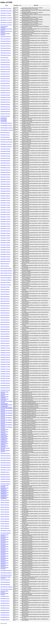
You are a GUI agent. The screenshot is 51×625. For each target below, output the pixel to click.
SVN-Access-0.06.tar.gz (6, 43)
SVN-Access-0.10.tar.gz (6, 52)
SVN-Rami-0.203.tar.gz (5, 481)
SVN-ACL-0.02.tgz (4, 57)
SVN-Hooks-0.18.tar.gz (5, 148)
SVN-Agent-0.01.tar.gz (5, 59)
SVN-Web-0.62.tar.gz (5, 617)
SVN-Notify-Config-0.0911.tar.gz (5, 399)
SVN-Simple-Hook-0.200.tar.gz (5, 535)
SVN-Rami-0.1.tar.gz (5, 472)
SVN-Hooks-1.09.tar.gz (5, 198)
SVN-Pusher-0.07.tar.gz (6, 460)
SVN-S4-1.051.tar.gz (5, 507)
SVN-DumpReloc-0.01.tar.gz (7, 127)
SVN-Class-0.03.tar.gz (5, 73)
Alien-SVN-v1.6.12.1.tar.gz (6, 10)
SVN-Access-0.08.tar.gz (6, 48)
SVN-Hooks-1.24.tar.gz (5, 233)
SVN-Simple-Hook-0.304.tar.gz (5, 561)
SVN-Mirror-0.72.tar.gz (5, 347)
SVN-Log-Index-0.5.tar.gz (6, 268)
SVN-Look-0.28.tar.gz (5, 312)
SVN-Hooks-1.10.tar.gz (5, 200)
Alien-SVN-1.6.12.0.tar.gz (6, 8)
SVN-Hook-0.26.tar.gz (5, 132)
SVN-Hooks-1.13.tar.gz (5, 207)
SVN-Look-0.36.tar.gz (5, 329)
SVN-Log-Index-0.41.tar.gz (6, 273)
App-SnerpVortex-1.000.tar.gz (4, 27)
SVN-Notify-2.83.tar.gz (5, 383)
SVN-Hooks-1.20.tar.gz (5, 223)
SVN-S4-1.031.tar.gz (5, 500)
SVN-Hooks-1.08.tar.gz (5, 195)
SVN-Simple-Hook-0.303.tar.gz (5, 559)
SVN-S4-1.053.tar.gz (5, 511)
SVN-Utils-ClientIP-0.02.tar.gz (5, 594)
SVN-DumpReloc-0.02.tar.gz (7, 130)
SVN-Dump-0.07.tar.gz (5, 113)
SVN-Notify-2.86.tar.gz (5, 387)
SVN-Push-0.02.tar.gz (5, 453)
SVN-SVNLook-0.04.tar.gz (6, 575)
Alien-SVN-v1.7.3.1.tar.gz (6, 15)
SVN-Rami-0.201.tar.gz (5, 476)
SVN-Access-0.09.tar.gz (6, 50)
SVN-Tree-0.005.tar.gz (5, 584)
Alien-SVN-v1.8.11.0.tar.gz (6, 24)
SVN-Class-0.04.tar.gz (5, 76)
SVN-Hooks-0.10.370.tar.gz (6, 141)
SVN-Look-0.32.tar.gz (5, 319)
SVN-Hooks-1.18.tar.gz (5, 219)
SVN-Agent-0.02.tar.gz (5, 62)
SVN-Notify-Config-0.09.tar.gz (5, 395)
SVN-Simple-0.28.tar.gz (5, 533)
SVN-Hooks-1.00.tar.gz (5, 176)
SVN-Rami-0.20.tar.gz (5, 474)
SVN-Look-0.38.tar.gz (5, 333)
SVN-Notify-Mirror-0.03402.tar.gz (4, 437)
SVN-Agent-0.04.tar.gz (5, 66)
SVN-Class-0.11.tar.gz (5, 85)
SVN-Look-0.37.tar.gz (5, 331)
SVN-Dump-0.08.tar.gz (5, 116)
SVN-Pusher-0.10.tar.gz (6, 467)
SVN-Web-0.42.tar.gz (5, 598)
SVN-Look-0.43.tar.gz (5, 345)
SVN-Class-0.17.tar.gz (5, 92)
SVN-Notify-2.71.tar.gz (5, 366)
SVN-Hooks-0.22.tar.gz (5, 155)
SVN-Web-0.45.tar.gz (5, 603)
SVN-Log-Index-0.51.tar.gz (6, 275)
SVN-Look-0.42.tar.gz (5, 343)
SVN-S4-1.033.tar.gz (5, 502)
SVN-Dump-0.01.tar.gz (5, 99)
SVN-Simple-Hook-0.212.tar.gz (5, 542)
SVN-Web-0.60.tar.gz (5, 612)
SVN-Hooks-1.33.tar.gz (5, 254)
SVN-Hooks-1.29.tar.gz (5, 244)
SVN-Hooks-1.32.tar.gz (5, 251)
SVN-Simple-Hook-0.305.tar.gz (5, 563)
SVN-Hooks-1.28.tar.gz (5, 242)
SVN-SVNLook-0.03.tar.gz (6, 572)
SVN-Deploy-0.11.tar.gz (6, 97)
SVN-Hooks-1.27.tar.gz (5, 240)
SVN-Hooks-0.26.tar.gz (5, 162)
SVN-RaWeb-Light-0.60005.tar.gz (5, 498)
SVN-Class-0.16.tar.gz (5, 90)
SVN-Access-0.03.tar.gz (6, 36)
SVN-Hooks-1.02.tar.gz (5, 181)
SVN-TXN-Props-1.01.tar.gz (6, 589)
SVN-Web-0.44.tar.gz (5, 600)
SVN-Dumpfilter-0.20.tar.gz (6, 123)
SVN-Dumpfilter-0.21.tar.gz (6, 125)
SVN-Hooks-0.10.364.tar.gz (6, 139)
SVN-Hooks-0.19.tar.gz (5, 151)
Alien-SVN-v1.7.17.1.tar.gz (6, 20)
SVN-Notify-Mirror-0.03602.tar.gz (4, 442)
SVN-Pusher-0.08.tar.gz (6, 462)
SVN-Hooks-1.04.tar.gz (5, 186)
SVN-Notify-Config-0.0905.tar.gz (5, 397)
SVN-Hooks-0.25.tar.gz (5, 160)
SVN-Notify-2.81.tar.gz (5, 378)
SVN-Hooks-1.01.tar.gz (5, 179)
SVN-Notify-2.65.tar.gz (5, 362)
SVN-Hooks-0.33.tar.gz (5, 170)
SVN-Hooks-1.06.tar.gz (5, 191)
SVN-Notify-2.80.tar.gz (5, 376)
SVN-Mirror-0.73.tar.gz (5, 350)
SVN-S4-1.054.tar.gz (5, 514)
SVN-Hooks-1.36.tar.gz (5, 261)
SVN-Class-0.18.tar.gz (5, 95)
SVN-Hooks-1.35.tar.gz (5, 258)
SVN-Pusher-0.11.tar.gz (6, 469)
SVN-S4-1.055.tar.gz (5, 516)
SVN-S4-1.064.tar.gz (5, 525)
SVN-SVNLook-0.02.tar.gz (6, 570)
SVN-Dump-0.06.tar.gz (5, 111)
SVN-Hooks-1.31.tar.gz (5, 249)
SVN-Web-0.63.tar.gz (5, 619)
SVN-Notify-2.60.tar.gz (5, 357)
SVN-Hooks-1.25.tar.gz (5, 235)
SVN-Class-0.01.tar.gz (5, 71)
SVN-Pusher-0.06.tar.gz (6, 458)
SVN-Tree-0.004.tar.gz (5, 582)
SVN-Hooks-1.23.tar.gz (5, 230)
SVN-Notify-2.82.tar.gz (5, 380)
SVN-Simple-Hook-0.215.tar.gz (5, 549)
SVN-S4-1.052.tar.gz (5, 509)
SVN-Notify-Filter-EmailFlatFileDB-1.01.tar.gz (6, 406)
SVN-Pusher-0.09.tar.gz (6, 465)
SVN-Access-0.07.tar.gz (6, 45)
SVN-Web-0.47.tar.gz (5, 605)
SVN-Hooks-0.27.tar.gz (5, 165)
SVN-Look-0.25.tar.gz (5, 305)
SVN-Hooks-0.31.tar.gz (5, 167)
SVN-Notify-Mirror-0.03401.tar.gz (4, 435)
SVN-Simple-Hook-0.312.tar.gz (5, 568)
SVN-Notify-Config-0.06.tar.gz (5, 392)
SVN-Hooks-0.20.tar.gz (5, 153)
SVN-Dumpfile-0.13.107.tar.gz (4, 121)
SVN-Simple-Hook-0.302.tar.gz (5, 556)
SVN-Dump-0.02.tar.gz (5, 102)
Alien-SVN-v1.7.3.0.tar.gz (6, 13)
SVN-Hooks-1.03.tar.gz (5, 184)
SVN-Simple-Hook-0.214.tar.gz (5, 547)
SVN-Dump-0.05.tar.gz (5, 109)
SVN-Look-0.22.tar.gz (5, 298)
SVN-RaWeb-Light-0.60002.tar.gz (5, 491)
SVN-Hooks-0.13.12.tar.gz (6, 144)
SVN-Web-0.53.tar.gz (5, 610)
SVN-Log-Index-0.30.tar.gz (6, 270)
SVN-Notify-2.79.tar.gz (5, 373)
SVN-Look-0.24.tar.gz (5, 303)
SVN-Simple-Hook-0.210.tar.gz (5, 538)
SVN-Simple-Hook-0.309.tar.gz (5, 566)
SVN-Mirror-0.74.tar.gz (5, 352)
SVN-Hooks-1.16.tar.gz (5, 214)
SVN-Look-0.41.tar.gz (5, 340)
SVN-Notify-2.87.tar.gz (5, 390)
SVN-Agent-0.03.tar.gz (5, 64)
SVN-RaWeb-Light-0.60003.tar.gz (5, 493)
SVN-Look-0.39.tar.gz (5, 336)
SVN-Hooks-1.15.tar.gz (5, 212)
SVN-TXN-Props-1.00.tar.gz (6, 586)
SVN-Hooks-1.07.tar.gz (5, 193)
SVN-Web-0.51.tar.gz (5, 607)
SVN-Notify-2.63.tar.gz (5, 359)
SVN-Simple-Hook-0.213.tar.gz (5, 545)
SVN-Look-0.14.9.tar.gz (5, 282)
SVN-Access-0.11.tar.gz (6, 55)
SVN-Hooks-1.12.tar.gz (5, 205)
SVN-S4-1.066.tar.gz (5, 528)
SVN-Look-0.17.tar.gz (5, 287)
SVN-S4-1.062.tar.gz (5, 523)
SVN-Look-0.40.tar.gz (5, 338)
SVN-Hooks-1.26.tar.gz (5, 237)
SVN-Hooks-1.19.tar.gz (5, 221)
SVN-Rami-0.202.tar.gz (5, 479)
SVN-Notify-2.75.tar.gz (5, 369)
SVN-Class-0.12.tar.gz (5, 88)
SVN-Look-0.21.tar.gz (5, 296)
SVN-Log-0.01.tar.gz (5, 263)
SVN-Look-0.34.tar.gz (5, 324)
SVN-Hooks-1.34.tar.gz (5, 256)
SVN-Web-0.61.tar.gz (5, 614)
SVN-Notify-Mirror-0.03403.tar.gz (4, 439)
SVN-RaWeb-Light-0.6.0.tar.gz (5, 486)
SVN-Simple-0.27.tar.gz (5, 530)
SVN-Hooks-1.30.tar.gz (5, 247)
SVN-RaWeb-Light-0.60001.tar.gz (5, 488)
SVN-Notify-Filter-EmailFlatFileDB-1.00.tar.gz (6, 404)
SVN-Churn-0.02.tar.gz (5, 69)
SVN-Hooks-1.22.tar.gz (5, 228)
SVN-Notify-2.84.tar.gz (5, 385)
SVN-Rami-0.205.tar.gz (5, 483)
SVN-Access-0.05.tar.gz (6, 41)
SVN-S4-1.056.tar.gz (5, 518)
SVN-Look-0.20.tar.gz (5, 294)
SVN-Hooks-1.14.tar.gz (5, 209)
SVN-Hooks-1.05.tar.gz (5, 188)
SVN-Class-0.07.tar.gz (5, 80)
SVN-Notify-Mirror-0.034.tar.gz (4, 432)
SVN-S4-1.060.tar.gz (5, 521)
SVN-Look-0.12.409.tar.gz (6, 280)
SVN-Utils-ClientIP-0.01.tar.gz (5, 591)
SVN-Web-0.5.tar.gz (5, 596)
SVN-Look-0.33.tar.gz (5, 322)
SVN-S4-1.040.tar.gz (5, 504)
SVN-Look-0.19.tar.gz (5, 291)
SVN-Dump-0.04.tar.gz (5, 106)
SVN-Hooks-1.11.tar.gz (5, 202)
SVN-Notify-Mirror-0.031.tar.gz (4, 430)
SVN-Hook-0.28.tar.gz (5, 137)
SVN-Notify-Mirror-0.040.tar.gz (4, 446)
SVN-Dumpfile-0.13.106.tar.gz (4, 118)
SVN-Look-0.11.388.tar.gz (6, 277)
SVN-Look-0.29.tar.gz (5, 315)
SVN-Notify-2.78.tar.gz (5, 371)
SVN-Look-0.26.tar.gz (5, 308)
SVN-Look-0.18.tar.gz (5, 289)
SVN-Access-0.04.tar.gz (6, 38)
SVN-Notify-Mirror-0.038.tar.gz (4, 444)
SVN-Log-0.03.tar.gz (5, 265)
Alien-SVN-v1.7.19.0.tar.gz (6, 22)
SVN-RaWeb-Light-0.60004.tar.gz (5, 495)
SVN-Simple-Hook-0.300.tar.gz (5, 552)
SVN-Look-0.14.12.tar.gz (6, 284)
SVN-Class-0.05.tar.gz (5, 78)
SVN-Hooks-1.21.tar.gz (5, 226)
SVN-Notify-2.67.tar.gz (5, 364)
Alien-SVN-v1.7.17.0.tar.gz (6, 17)
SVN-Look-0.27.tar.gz (5, 310)
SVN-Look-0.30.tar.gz (5, 317)
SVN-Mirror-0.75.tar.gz (5, 354)
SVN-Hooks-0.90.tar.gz (5, 172)
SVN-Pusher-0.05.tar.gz (6, 455)
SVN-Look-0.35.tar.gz (5, 326)
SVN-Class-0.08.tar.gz (5, 83)
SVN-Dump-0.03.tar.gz (5, 104)
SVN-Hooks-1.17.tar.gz (5, 216)
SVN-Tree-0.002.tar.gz (5, 579)
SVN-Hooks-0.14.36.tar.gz (6, 146)
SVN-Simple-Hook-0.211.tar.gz (5, 540)
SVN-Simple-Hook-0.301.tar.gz (5, 554)
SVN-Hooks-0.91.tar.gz (5, 174)
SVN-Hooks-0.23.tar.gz (5, 158)
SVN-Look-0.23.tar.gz (5, 301)
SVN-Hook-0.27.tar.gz (5, 134)
